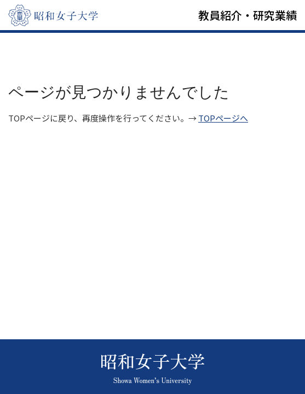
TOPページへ (223, 118)
